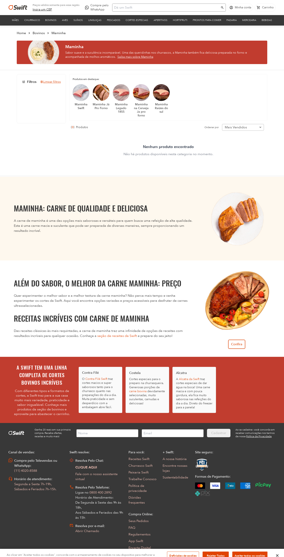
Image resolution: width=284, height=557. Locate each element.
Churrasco (32, 20)
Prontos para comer (207, 20)
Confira (236, 344)
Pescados (113, 20)
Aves (65, 20)
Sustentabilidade (175, 477)
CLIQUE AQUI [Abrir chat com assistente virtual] (86, 467)
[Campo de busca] (166, 7)
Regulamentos (139, 534)
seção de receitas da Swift (117, 336)
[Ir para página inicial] (18, 7)
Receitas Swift (139, 459)
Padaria (231, 20)
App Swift (136, 541)
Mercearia (249, 20)
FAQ (132, 527)
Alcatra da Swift (189, 379)
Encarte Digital (140, 547)
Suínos (78, 20)
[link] (42, 10)
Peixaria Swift (139, 472)
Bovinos (51, 20)
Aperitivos (160, 20)
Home (21, 33)
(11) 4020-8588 (25, 470)
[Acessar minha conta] (240, 8)
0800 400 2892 (100, 492)
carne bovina (137, 391)
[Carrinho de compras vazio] (265, 8)
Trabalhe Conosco (143, 479)
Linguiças (95, 20)
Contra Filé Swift (96, 379)
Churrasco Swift (141, 465)
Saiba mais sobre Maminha (135, 57)
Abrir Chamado (87, 531)
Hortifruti (180, 20)
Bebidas (267, 20)
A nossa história (175, 459)
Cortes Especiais (137, 20)
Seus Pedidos (139, 521)
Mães (15, 20)
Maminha (58, 33)
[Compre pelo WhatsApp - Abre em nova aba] (98, 7)
